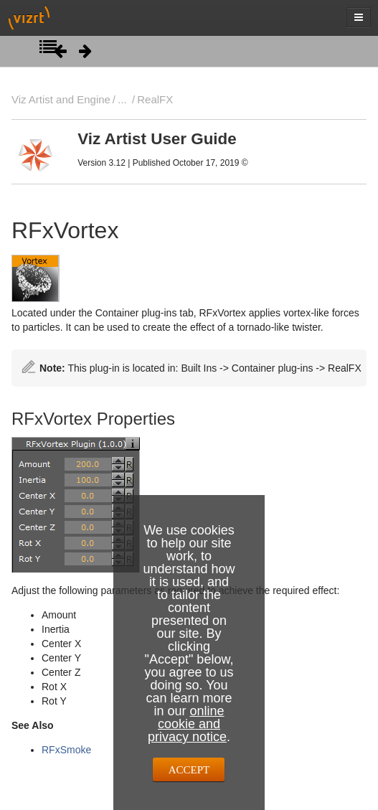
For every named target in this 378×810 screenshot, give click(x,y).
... (122, 99)
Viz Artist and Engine (60, 99)
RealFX (155, 99)
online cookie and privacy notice (187, 724)
